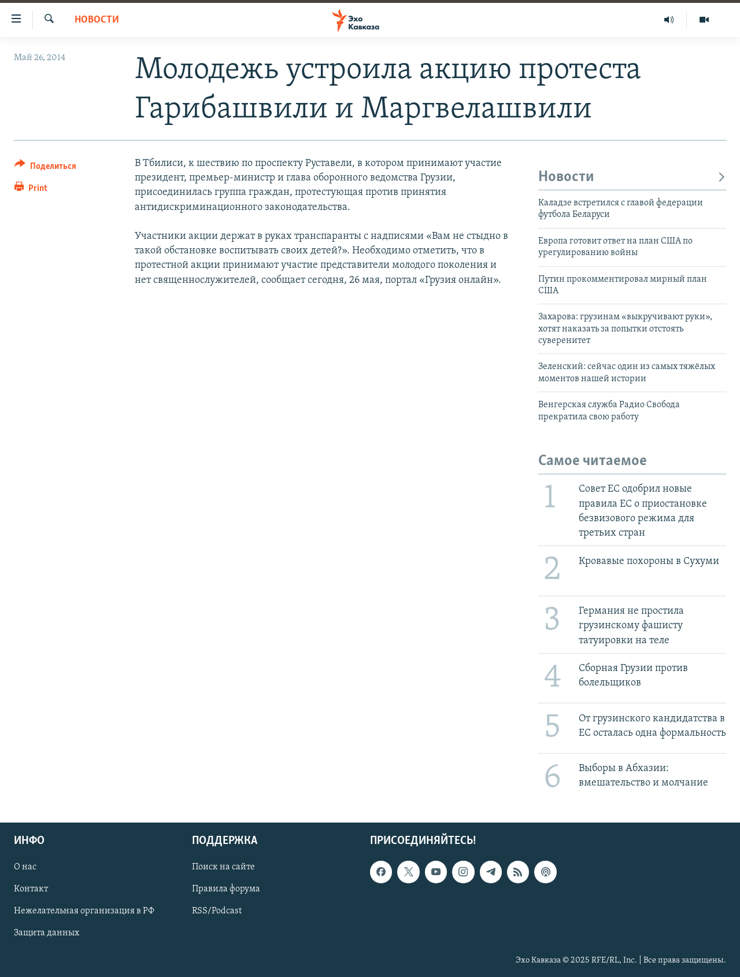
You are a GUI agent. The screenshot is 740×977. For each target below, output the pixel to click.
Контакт (31, 889)
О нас (25, 867)
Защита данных (46, 933)
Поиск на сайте (223, 867)
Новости (97, 19)
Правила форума (226, 889)
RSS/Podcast (217, 911)
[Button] (45, 168)
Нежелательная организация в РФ (84, 911)
